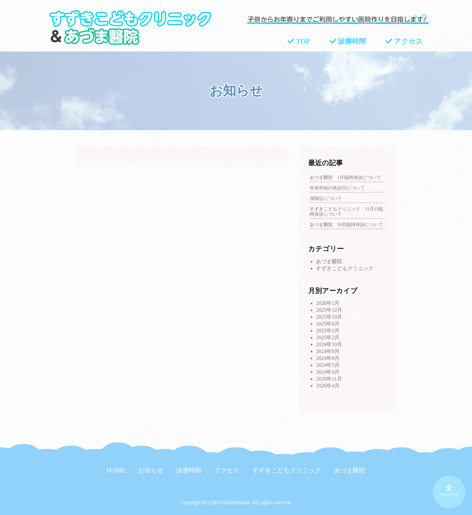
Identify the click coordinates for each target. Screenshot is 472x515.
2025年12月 (329, 310)
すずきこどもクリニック (345, 268)
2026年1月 (328, 303)
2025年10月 (329, 317)
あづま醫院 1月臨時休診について (345, 177)
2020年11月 (329, 379)
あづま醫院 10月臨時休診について (346, 224)
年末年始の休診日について (337, 187)
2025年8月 (328, 324)
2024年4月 (328, 372)
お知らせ (150, 470)
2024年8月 (328, 358)
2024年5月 (328, 365)
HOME (116, 470)
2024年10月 (329, 344)
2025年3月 (328, 330)
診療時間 (348, 41)
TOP (298, 41)
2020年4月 (328, 385)
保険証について (326, 198)
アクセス (404, 41)
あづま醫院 (329, 261)
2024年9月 (328, 351)
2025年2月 (328, 337)
